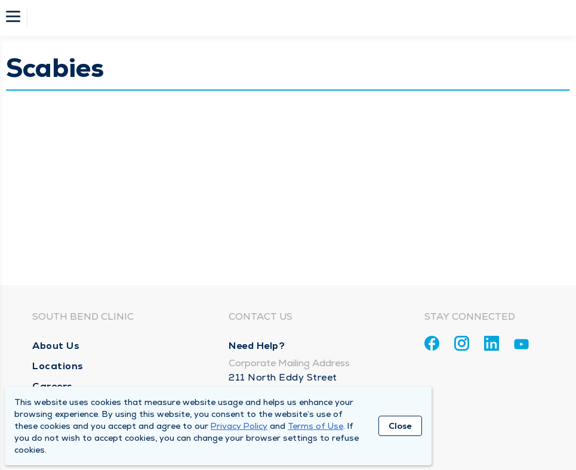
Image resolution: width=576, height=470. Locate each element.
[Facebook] (431, 343)
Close (400, 425)
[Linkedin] (491, 343)
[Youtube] (521, 346)
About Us (55, 345)
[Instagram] (461, 343)
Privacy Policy (239, 425)
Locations (58, 366)
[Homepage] (296, 18)
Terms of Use (315, 425)
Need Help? (257, 345)
